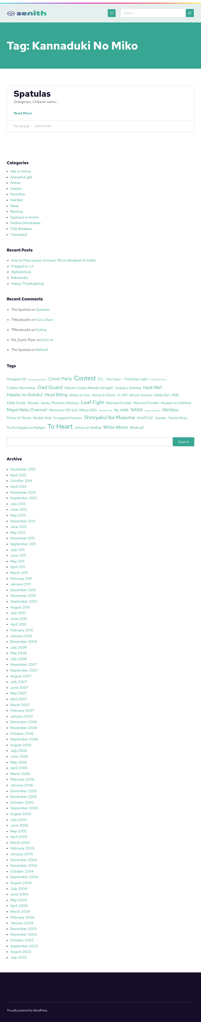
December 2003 (23, 928)
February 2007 (22, 710)
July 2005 (18, 819)
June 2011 (18, 555)
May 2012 (17, 532)
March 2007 (20, 704)
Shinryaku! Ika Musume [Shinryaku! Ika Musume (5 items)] (109, 417)
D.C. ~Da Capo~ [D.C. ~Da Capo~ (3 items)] (110, 379)
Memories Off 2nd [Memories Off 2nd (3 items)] (63, 410)
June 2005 (19, 825)
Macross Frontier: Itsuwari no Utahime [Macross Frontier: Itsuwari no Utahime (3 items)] (162, 402)
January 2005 (21, 854)
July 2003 (18, 957)
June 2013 (18, 509)
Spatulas (32, 94)
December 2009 (23, 641)
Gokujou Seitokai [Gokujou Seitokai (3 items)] (128, 387)
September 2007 (24, 670)
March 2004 (20, 911)
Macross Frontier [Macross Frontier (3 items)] (119, 402)
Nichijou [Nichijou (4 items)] (170, 410)
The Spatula (20, 309)
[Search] (190, 13)
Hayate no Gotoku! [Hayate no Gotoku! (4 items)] (25, 395)
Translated (18, 234)
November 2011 (22, 538)
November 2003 (23, 934)
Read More (24, 115)
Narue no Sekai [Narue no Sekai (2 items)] (153, 410)
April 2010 (18, 624)
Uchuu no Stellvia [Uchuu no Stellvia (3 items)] (88, 427)
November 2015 (23, 469)
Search (183, 441)
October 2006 (22, 733)
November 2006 (23, 727)
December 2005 (23, 791)
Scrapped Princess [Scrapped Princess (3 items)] (67, 418)
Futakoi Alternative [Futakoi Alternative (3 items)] (21, 387)
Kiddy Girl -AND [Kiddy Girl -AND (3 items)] (166, 395)
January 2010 (21, 636)
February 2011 (21, 578)
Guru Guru (44, 319)
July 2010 (18, 613)
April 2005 (19, 836)
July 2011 (17, 549)
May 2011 (17, 561)
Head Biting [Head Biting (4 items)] (56, 395)
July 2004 (18, 888)
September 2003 (24, 946)
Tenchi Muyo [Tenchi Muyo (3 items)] (178, 418)
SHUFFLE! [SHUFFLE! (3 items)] (145, 418)
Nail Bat (16, 200)
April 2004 (19, 905)
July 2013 (17, 503)
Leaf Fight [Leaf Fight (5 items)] (92, 402)
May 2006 (18, 762)
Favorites (17, 194)
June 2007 (19, 687)
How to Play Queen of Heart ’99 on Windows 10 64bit (53, 260)
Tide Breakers (21, 228)
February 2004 (22, 917)
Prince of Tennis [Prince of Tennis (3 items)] (19, 418)
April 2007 (18, 699)
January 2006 (21, 785)
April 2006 (19, 768)
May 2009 (18, 653)
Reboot (42, 349)
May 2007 (18, 693)
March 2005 (20, 842)
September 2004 (24, 877)
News (14, 206)
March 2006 (20, 773)
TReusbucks (20, 319)
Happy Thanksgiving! (27, 283)
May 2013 (17, 515)
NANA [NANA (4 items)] (137, 410)
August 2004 (21, 882)
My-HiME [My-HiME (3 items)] (121, 410)
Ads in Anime (20, 171)
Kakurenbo (19, 277)
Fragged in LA (22, 266)
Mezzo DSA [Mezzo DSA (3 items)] (88, 410)
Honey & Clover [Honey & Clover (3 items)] (104, 395)
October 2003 (22, 940)
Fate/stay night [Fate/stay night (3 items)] (136, 379)
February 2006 (22, 779)
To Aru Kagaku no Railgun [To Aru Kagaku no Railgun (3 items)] (26, 427)
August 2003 (20, 951)
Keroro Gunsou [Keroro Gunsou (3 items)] (140, 395)
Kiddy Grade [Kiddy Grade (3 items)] (16, 402)
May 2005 (18, 831)
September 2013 (23, 498)
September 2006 (24, 739)
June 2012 (18, 526)
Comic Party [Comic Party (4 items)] (60, 379)
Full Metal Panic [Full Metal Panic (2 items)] (158, 379)
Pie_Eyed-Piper (23, 339)
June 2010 (18, 618)
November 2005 (23, 796)
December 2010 (23, 590)
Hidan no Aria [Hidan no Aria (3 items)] (79, 395)
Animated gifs (21, 177)
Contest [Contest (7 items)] (85, 378)
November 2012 (23, 521)
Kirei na (47, 339)
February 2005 (22, 848)
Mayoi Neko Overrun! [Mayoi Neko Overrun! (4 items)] (27, 410)
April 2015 (18, 475)
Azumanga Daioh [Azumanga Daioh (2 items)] (37, 379)
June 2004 (19, 894)
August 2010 (20, 607)
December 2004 (23, 860)
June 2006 (19, 756)
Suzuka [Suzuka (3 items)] (160, 418)
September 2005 (24, 808)
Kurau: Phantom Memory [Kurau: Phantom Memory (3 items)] (60, 402)
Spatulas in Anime (24, 217)
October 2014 (21, 480)
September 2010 (23, 601)
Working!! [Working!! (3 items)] (137, 427)
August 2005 (20, 814)
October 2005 (22, 802)
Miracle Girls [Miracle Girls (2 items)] (105, 410)
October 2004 (22, 871)
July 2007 (18, 681)
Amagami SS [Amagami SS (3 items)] (16, 379)
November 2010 (23, 595)
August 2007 (20, 676)
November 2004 (23, 865)
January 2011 (20, 584)
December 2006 (23, 722)
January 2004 (21, 923)
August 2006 (20, 745)
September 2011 (23, 544)
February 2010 (21, 630)
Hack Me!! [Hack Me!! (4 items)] (152, 387)
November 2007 (23, 664)
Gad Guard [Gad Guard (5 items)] (50, 387)
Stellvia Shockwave (25, 223)
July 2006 (18, 750)
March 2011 (19, 572)
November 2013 (23, 492)
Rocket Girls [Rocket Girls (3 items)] (42, 418)
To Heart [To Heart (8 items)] (60, 426)
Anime (15, 182)
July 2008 (18, 659)
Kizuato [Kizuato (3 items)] (33, 402)
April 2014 (18, 486)
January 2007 (21, 716)
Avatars (16, 188)
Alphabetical (21, 271)
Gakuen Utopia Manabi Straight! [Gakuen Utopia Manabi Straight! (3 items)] (88, 387)
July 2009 (18, 647)
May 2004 (18, 900)
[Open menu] (110, 13)
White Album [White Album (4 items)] (115, 427)
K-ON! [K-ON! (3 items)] (122, 395)
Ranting (16, 211)
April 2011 (17, 567)
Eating (41, 329)
